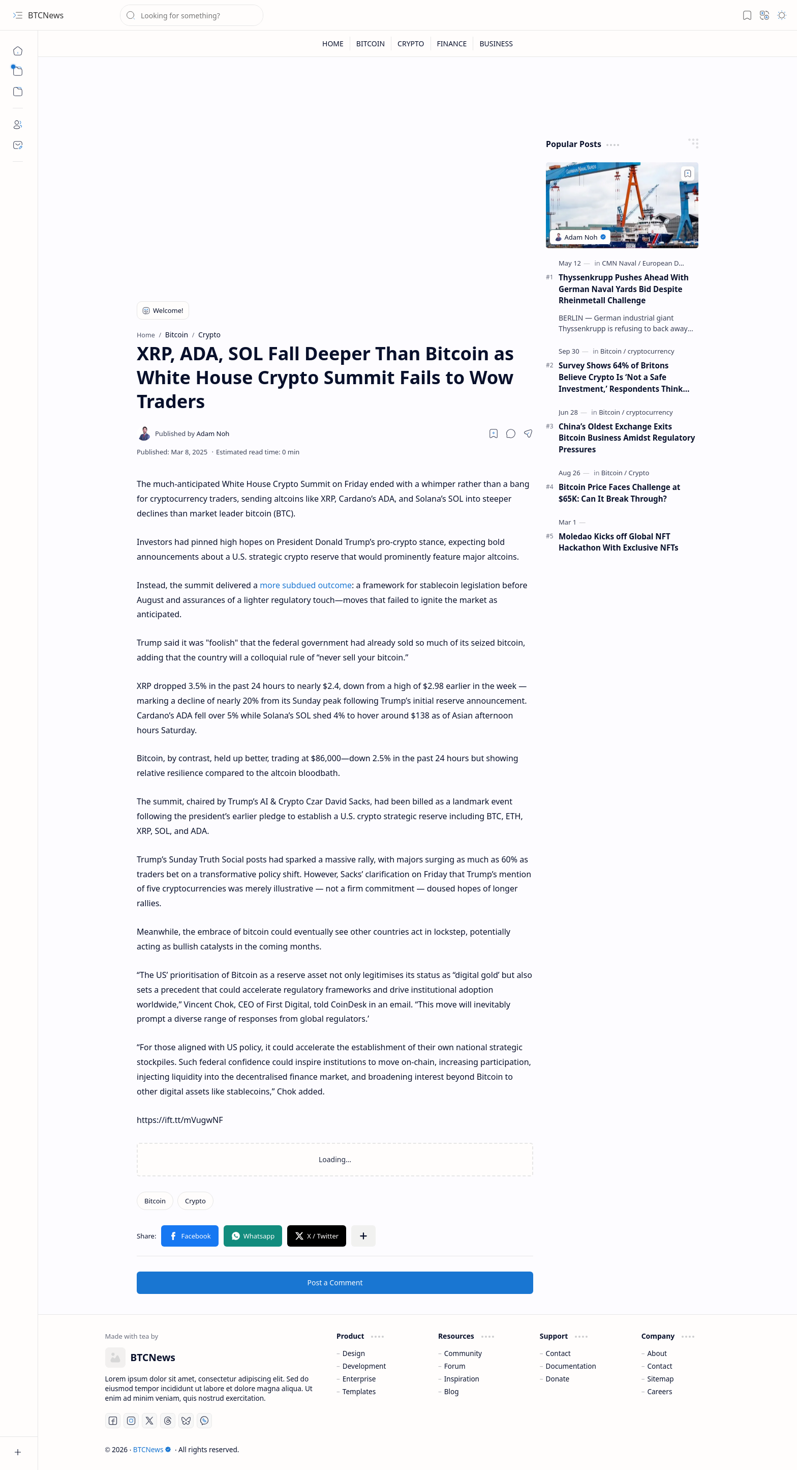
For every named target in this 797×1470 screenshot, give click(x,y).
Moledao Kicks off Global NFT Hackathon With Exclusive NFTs (619, 542)
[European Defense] (671, 263)
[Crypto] (195, 1201)
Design (354, 1353)
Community (463, 1353)
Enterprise (359, 1378)
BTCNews (46, 15)
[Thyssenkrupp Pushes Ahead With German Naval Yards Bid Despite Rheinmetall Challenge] (622, 205)
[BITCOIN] (370, 43)
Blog (451, 1391)
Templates (359, 1391)
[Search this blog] (191, 15)
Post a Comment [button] (335, 1282)
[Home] (18, 51)
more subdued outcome (306, 585)
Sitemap (660, 1378)
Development (364, 1366)
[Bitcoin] (155, 1201)
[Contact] (18, 145)
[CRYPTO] (411, 43)
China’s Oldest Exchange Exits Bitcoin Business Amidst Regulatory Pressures (627, 438)
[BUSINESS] (496, 43)
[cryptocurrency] (651, 351)
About (657, 1353)
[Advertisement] (335, 209)
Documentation (571, 1366)
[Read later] (493, 433)
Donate (558, 1378)
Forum (455, 1366)
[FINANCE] (452, 43)
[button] (17, 15)
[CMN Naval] (621, 263)
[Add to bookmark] (687, 173)
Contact (558, 1353)
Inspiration (461, 1378)
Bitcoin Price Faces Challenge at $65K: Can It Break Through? (619, 493)
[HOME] (333, 43)
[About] (18, 124)
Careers (659, 1391)
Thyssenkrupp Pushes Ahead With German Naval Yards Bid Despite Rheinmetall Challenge (624, 289)
